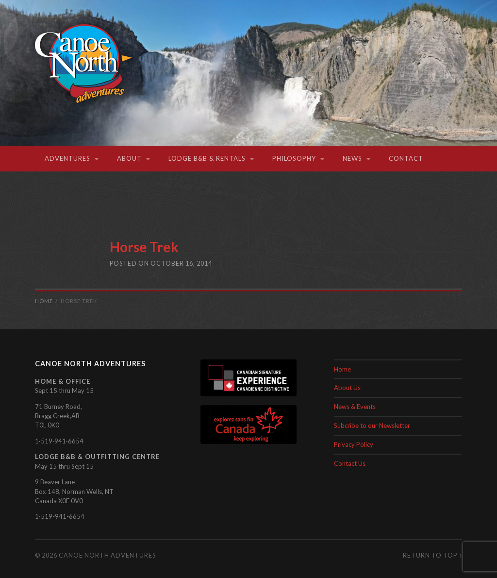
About (129, 158)
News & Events (355, 406)
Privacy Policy (353, 444)
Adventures (67, 158)
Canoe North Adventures (107, 555)
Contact (406, 158)
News (352, 158)
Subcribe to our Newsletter (372, 425)
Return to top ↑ (432, 555)
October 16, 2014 (181, 263)
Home (342, 369)
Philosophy (294, 158)
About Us (347, 387)
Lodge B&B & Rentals (207, 158)
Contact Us (349, 463)
